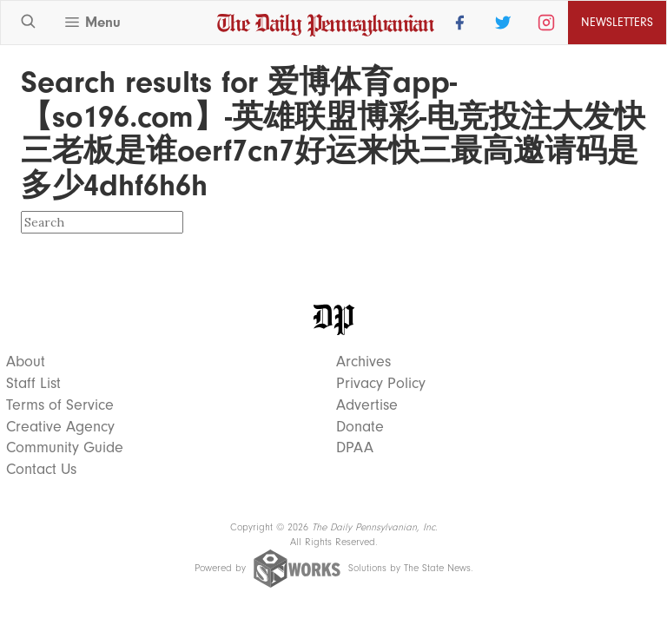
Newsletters (617, 22)
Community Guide (64, 448)
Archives (363, 362)
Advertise (367, 405)
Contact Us (41, 469)
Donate (360, 427)
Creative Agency (60, 427)
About (25, 362)
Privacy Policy (381, 383)
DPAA (354, 448)
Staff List (33, 383)
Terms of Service (60, 405)
